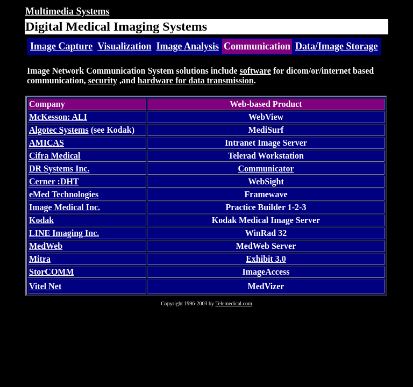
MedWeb (45, 245)
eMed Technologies (63, 194)
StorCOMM (51, 271)
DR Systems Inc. (59, 168)
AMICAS (46, 142)
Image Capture (61, 46)
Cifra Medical (55, 155)
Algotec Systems (59, 129)
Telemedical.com (233, 303)
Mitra (40, 258)
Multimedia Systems (67, 11)
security (102, 80)
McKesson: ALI (58, 116)
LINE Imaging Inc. (64, 233)
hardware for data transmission (196, 80)
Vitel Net (45, 286)
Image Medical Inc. (64, 207)
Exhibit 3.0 (266, 258)
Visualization (124, 46)
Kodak (41, 220)
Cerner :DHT (54, 181)
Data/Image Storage (336, 46)
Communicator (266, 168)
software (255, 70)
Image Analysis (187, 46)
